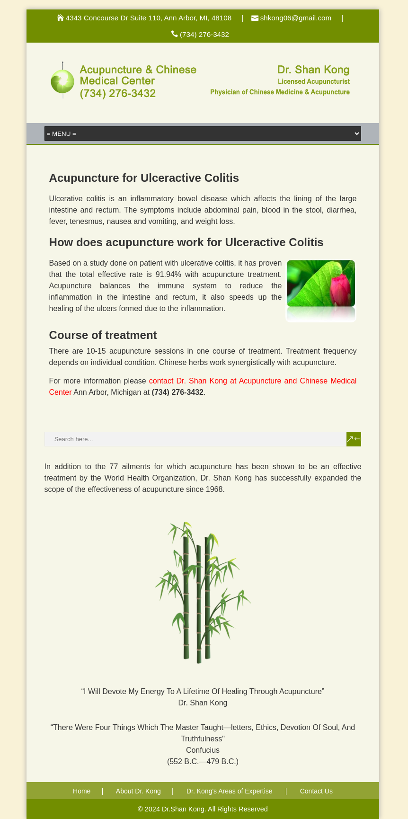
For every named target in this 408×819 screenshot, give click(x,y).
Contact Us (316, 791)
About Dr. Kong (138, 791)
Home (81, 791)
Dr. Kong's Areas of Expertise (229, 791)
